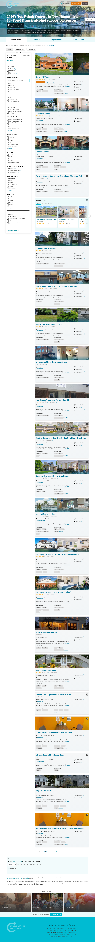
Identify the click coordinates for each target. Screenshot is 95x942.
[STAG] (83, 735)
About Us (85, 6)
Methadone (12, 168)
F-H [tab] (21, 864)
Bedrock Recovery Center (86, 219)
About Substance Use (75, 6)
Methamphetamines (14, 162)
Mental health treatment (15, 123)
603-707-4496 (40, 120)
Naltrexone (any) (13, 172)
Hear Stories (73, 2)
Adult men (11, 137)
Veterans (11, 143)
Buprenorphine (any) (14, 170)
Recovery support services (15, 127)
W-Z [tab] (41, 864)
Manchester (10, 60)
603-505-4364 (40, 677)
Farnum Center (42, 152)
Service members (13, 144)
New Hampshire (17, 861)
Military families (13, 146)
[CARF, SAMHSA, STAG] (83, 156)
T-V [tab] (37, 864)
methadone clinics (11, 878)
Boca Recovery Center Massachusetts (46, 219)
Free (10, 97)
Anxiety (11, 182)
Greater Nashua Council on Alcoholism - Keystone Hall (59, 176)
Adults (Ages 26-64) (14, 109)
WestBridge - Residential (46, 632)
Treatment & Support (54, 6)
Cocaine (11, 160)
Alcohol (11, 157)
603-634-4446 (40, 639)
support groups (18, 878)
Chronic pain (12, 188)
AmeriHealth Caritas (14, 89)
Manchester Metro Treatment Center (51, 362)
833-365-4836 (40, 406)
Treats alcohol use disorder (16, 119)
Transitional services (14, 128)
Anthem (11, 91)
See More (66, 93)
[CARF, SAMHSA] (83, 252)
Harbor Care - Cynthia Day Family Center (53, 695)
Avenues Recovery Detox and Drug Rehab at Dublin (57, 554)
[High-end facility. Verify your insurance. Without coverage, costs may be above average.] (49, 79)
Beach (10, 196)
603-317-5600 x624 (41, 560)
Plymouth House (43, 114)
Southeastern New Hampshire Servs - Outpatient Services (60, 828)
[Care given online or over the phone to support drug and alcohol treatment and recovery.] (16, 73)
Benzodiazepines (13, 159)
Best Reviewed (32, 49)
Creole (10, 224)
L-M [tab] (28, 864)
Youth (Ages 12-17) (13, 113)
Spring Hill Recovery (44, 77)
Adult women (12, 139)
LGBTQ (11, 141)
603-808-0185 (40, 482)
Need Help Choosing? (13, 230)
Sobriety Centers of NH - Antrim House (52, 476)
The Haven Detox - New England (67, 219)
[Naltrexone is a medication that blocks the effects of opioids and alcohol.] (18, 172)
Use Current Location (16, 26)
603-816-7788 (40, 182)
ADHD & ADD (12, 179)
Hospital (11, 68)
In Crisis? (89, 20)
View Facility (51, 82)
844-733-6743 (40, 255)
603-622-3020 (40, 158)
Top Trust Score (20, 49)
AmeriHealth (12, 87)
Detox (10, 72)
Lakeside (11, 206)
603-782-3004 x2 (40, 761)
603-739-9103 (40, 444)
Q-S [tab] (34, 864)
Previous (41, 851)
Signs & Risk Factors (40, 6)
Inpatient (11, 66)
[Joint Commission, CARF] (83, 81)
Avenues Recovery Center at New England (53, 592)
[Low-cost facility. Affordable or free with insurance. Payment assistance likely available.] (37, 154)
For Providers (71, 925)
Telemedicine (12, 74)
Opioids (11, 155)
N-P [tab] (31, 864)
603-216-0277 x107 (41, 520)
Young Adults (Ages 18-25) (15, 111)
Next (56, 851)
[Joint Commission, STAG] (83, 118)
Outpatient (12, 70)
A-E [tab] (18, 864)
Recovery (65, 6)
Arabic (10, 220)
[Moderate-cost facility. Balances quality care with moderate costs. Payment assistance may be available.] (48, 326)
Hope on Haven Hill (44, 790)
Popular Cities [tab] (12, 864)
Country (11, 202)
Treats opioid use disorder (15, 121)
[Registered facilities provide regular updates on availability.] (84, 89)
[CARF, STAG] (83, 180)
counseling (26, 878)
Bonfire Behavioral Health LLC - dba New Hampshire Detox (61, 438)
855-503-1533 (41, 82)
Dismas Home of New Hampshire (50, 755)
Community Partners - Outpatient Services (54, 732)
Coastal (11, 200)
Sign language (12, 216)
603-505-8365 (40, 598)
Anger (10, 180)
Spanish (11, 214)
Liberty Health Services (46, 514)
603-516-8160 (40, 833)
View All (10, 130)
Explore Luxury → (56, 914)
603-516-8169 (40, 737)
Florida (50, 203)
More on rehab (50, 45)
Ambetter (11, 85)
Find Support (84, 2)
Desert (10, 204)
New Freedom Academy (46, 670)
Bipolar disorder (13, 184)
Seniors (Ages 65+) (13, 107)
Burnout (11, 186)
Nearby (38, 203)
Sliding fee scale (13, 99)
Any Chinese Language (14, 222)
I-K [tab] (24, 864)
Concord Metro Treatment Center (50, 248)
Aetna (10, 83)
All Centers (10, 49)
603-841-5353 (40, 797)
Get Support (61, 925)
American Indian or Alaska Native (17, 218)
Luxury (11, 125)
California (44, 203)
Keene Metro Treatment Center (49, 324)
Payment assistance (14, 101)
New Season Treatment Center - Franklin (53, 400)
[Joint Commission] (83, 442)
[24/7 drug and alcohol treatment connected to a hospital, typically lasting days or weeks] (14, 68)
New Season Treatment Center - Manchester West (57, 286)
